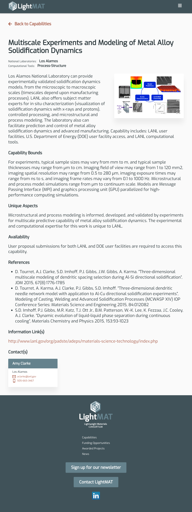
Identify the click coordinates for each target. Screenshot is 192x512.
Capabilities (89, 437)
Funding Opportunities (96, 443)
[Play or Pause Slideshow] (121, 110)
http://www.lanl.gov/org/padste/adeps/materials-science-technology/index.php (83, 341)
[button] (149, 95)
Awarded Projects (93, 448)
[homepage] (26, 6)
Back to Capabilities (29, 23)
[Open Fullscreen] (177, 110)
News (85, 454)
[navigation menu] (180, 5)
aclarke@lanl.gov (24, 376)
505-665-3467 (23, 380)
